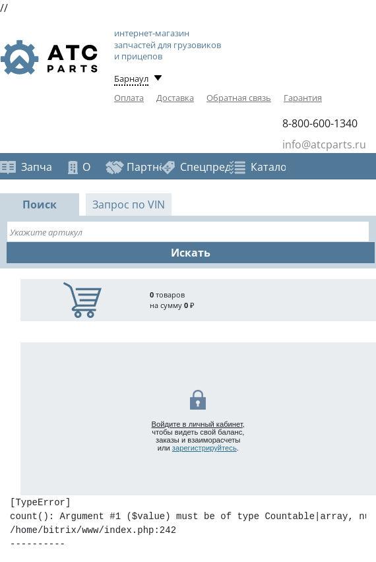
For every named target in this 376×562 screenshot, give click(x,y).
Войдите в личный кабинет (197, 424)
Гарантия (303, 98)
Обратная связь (238, 98)
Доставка (175, 98)
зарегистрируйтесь (204, 448)
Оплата (129, 98)
